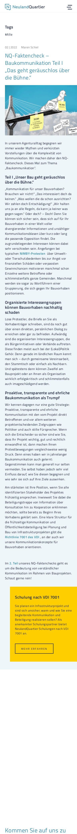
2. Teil (13, 563)
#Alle (8, 34)
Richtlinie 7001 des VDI (22, 537)
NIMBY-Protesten (32, 253)
